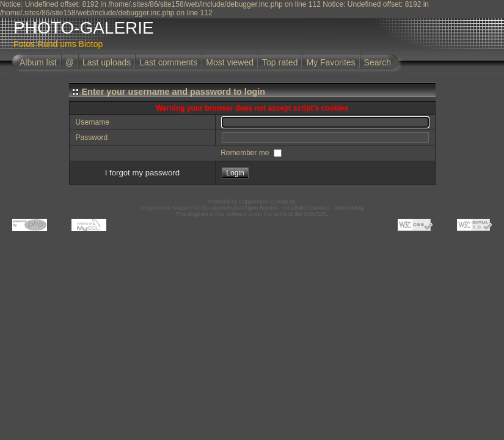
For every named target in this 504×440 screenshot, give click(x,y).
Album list (38, 62)
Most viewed (230, 62)
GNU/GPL (316, 214)
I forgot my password (142, 172)
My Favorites (330, 62)
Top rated (280, 62)
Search (377, 62)
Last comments (168, 62)
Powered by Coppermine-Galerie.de (252, 202)
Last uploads (106, 62)
